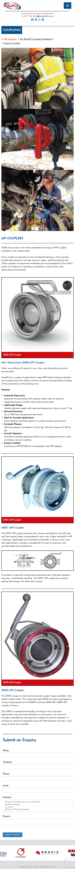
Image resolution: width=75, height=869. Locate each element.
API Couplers (10, 39)
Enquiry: (7, 816)
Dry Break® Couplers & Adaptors (37, 39)
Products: (7, 797)
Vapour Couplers (12, 43)
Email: (6, 785)
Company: (8, 762)
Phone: (6, 773)
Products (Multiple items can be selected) (37, 802)
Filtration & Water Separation (37, 809)
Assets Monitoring (37, 804)
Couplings (37, 807)
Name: (6, 750)
